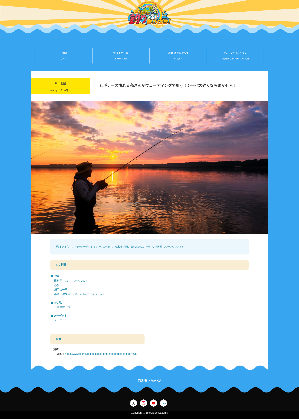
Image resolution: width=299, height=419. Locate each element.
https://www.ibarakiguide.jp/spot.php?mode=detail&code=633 (101, 353)
